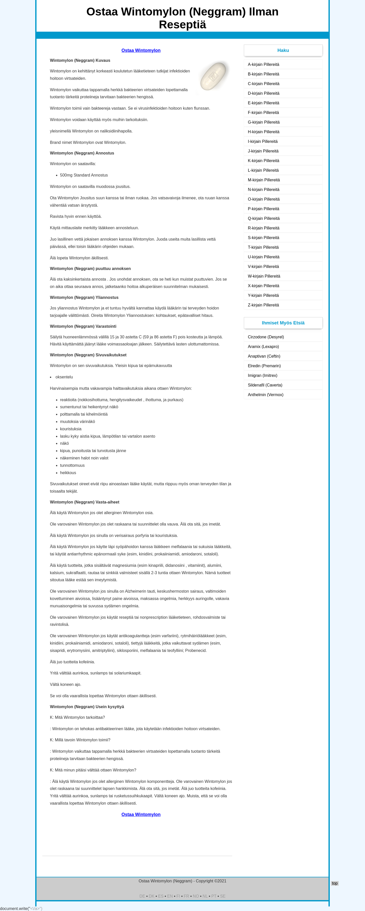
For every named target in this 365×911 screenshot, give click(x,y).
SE (222, 896)
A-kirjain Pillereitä (263, 64)
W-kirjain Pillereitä (264, 276)
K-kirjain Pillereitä (263, 161)
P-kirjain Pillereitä (263, 209)
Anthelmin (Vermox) (266, 395)
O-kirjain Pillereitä (264, 199)
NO (196, 896)
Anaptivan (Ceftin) (264, 356)
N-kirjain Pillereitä (263, 189)
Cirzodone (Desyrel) (266, 337)
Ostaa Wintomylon (140, 50)
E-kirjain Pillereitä (263, 103)
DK (151, 896)
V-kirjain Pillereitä (263, 266)
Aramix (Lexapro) (263, 346)
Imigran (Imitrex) (262, 375)
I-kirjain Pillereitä (263, 141)
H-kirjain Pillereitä (263, 132)
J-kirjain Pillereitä (263, 151)
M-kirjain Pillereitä (264, 180)
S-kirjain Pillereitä (263, 238)
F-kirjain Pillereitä (263, 112)
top (335, 883)
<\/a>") (36, 908)
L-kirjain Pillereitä (263, 170)
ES (160, 896)
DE (142, 896)
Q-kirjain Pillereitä (264, 218)
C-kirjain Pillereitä (263, 84)
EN (170, 896)
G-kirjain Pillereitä (264, 122)
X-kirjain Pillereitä (263, 286)
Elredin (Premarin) (264, 366)
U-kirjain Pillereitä (263, 257)
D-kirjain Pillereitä (263, 93)
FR (186, 896)
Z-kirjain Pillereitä (263, 305)
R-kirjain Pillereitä (263, 228)
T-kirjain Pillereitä (263, 247)
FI (178, 896)
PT (213, 896)
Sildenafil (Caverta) (265, 385)
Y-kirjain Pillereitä (263, 295)
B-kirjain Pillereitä (263, 74)
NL (205, 896)
